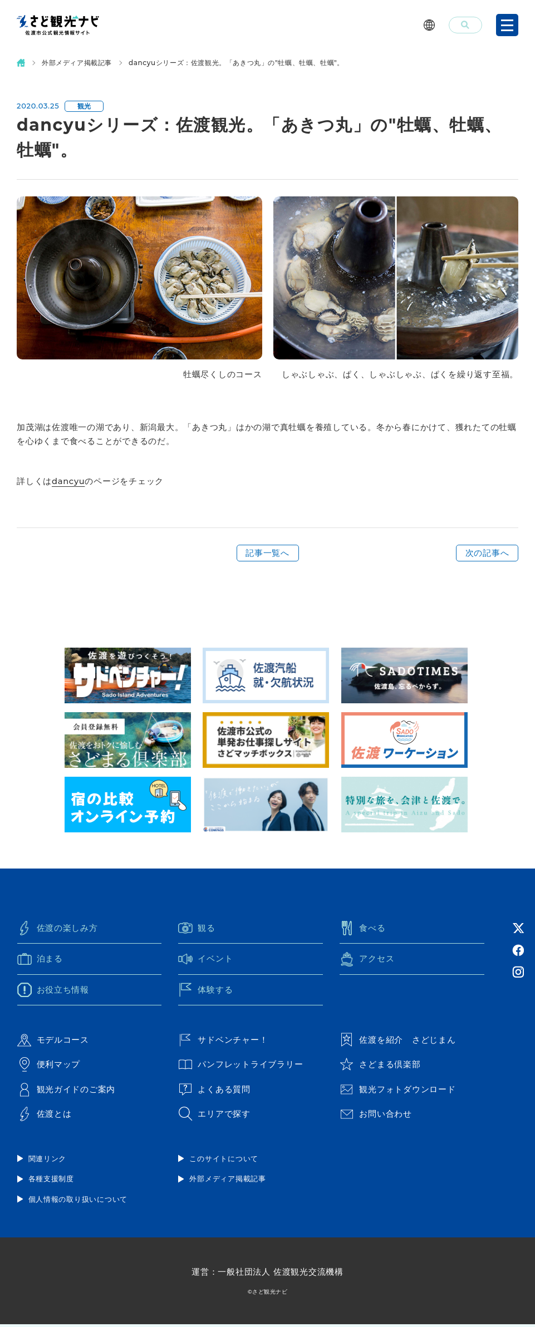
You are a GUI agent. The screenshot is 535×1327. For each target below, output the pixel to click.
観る (196, 928)
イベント (205, 960)
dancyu (69, 481)
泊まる (40, 960)
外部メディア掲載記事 (77, 62)
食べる (362, 928)
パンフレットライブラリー (240, 1066)
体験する (205, 990)
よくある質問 (214, 1091)
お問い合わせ (376, 1116)
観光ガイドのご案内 (66, 1091)
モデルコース (53, 1041)
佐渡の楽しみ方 (57, 928)
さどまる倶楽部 (380, 1066)
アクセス (367, 960)
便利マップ (49, 1066)
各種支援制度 (51, 1181)
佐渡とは (44, 1116)
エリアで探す (214, 1116)
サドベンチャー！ (223, 1041)
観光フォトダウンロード (397, 1091)
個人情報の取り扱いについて (78, 1201)
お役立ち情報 (53, 990)
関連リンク (47, 1160)
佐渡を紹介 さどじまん (397, 1041)
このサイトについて (223, 1160)
